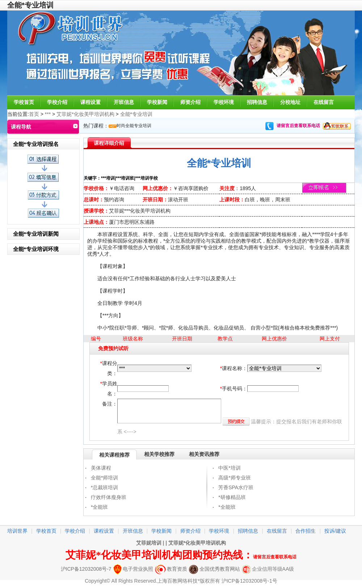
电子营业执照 (133, 569)
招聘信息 (257, 102)
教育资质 (171, 569)
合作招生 (305, 531)
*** (48, 114)
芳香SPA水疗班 (235, 487)
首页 (34, 114)
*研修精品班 (231, 497)
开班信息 (124, 102)
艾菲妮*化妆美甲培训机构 (85, 114)
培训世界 (17, 531)
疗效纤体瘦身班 (108, 497)
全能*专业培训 (136, 114)
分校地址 (290, 102)
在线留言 (323, 102)
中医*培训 (229, 468)
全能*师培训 (104, 478)
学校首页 (24, 102)
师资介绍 (190, 102)
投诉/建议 (335, 531)
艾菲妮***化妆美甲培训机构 (140, 211)
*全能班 (99, 507)
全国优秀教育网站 (214, 569)
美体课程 (101, 468)
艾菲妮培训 (148, 543)
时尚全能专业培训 (134, 125)
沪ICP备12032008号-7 (86, 569)
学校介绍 (57, 102)
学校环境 (224, 102)
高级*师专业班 (234, 478)
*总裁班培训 (104, 487)
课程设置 (90, 102)
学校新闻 (157, 102)
